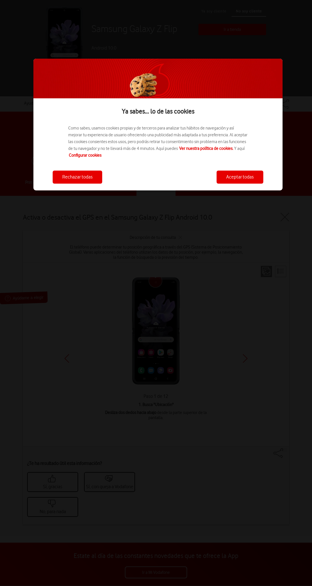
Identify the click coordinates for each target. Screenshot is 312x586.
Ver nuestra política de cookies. (206, 148)
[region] (158, 124)
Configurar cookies (85, 155)
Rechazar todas (77, 177)
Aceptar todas (240, 177)
